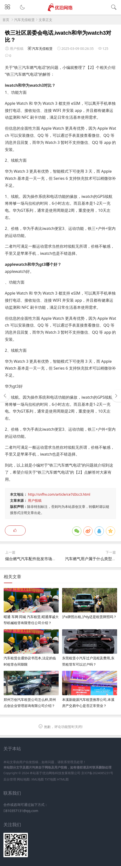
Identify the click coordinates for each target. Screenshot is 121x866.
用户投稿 (35, 500)
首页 (5, 19)
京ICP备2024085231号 (97, 773)
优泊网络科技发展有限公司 (61, 773)
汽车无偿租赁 (24, 19)
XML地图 (37, 779)
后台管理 (9, 779)
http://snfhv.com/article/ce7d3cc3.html (59, 494)
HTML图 (62, 779)
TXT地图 (50, 779)
